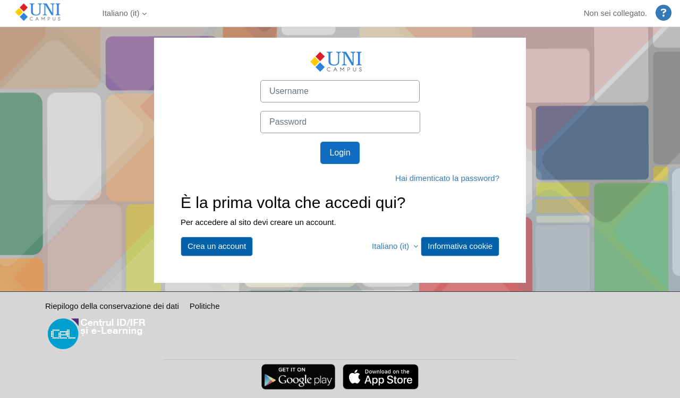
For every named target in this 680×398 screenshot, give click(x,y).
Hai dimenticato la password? (447, 178)
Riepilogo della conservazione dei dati (112, 305)
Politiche (205, 305)
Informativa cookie (460, 245)
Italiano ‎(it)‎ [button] (391, 245)
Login (339, 152)
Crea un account (217, 245)
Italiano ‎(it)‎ (121, 13)
